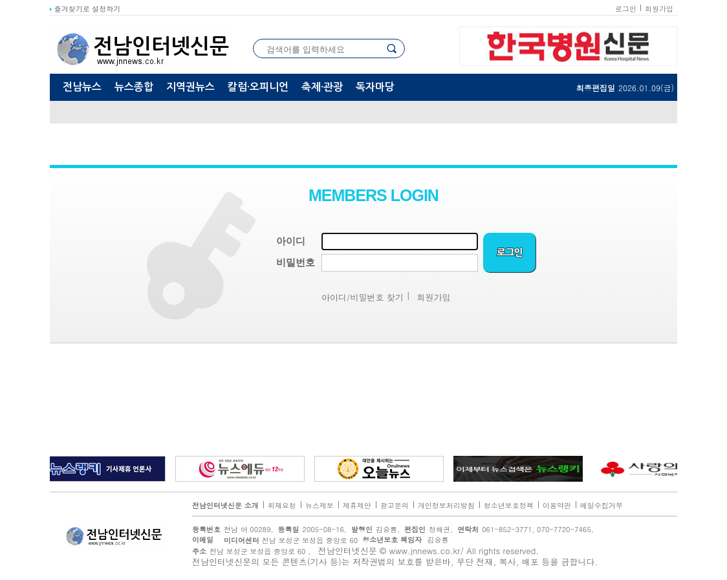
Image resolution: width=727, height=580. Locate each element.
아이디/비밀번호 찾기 (362, 297)
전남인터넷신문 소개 (225, 505)
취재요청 (282, 505)
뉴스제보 (319, 505)
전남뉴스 (82, 87)
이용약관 (557, 505)
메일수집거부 (601, 505)
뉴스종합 (133, 87)
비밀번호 (295, 262)
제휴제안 (357, 505)
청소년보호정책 (509, 505)
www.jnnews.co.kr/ (426, 550)
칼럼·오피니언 (258, 87)
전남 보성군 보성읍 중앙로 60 (287, 540)
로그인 (625, 9)
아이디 (290, 241)
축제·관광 (322, 87)
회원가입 (659, 9)
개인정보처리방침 (446, 505)
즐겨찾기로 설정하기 (85, 9)
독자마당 (375, 87)
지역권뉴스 (190, 87)
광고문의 (394, 505)
